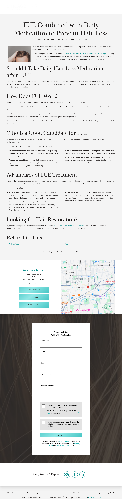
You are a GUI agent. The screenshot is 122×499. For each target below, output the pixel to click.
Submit (61, 435)
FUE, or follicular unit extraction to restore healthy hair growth (86, 54)
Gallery (55, 7)
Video (64, 7)
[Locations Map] (88, 287)
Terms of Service (62, 446)
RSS (77, 252)
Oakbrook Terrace (34, 270)
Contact (100, 7)
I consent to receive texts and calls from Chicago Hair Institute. (63, 409)
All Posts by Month (61, 252)
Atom (72, 252)
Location (89, 7)
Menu (111, 7)
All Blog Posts (14, 244)
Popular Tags (48, 252)
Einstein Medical (94, 498)
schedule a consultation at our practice (69, 226)
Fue (66, 244)
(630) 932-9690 (65, 442)
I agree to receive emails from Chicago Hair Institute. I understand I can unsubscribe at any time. (63, 424)
